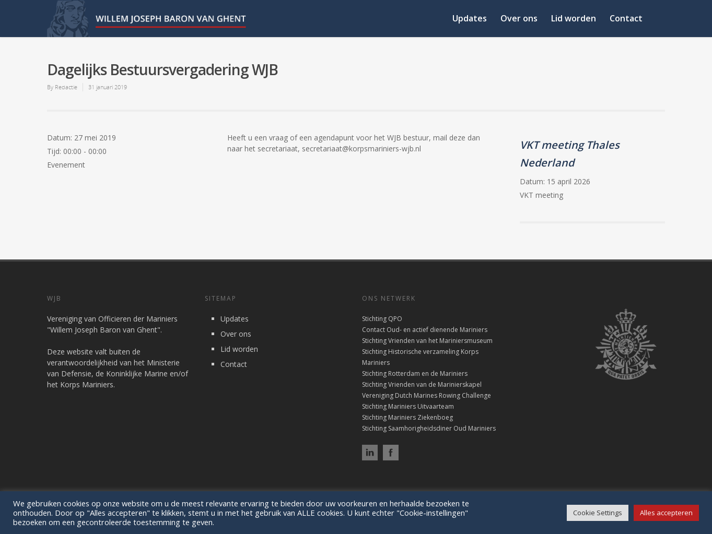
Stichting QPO (382, 318)
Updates (469, 18)
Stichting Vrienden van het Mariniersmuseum (427, 340)
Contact (626, 18)
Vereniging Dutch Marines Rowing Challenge (426, 395)
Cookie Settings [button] (597, 512)
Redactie (66, 87)
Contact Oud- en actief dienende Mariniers (424, 329)
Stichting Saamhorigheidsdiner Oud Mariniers (429, 428)
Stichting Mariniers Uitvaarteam (408, 406)
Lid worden (573, 18)
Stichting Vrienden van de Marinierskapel (422, 384)
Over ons (519, 18)
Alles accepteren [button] (666, 512)
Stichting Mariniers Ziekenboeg (407, 417)
